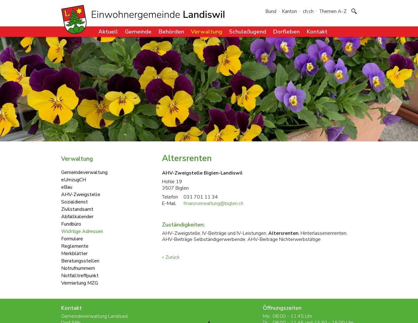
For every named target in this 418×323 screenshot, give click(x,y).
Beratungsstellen (80, 260)
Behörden (171, 31)
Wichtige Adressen (82, 231)
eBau (66, 187)
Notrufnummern (78, 268)
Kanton (289, 11)
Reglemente (75, 246)
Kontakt (316, 31)
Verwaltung (206, 31)
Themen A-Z (333, 11)
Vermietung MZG (79, 283)
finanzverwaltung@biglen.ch (213, 203)
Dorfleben (286, 31)
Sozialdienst (74, 201)
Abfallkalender (77, 216)
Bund (271, 11)
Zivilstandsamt (77, 209)
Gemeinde (138, 31)
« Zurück (171, 257)
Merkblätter (74, 253)
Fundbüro (71, 223)
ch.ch (308, 11)
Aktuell (108, 31)
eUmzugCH (73, 179)
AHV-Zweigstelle (80, 194)
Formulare (72, 238)
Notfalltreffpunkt (80, 275)
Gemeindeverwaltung (84, 172)
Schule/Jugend (247, 31)
